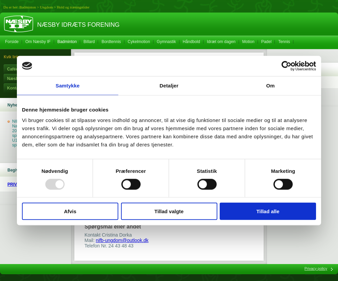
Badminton (27, 7)
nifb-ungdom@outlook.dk (122, 240)
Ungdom (46, 7)
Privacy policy (316, 268)
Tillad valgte (169, 211)
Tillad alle (267, 211)
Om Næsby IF (38, 41)
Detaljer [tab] (169, 85)
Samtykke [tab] (68, 85)
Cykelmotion (139, 41)
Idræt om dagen (221, 41)
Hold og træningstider (73, 7)
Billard (89, 41)
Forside (12, 41)
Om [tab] (270, 85)
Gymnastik (166, 41)
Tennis (284, 41)
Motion (248, 41)
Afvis (70, 211)
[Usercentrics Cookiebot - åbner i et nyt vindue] (286, 66)
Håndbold (191, 41)
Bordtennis (111, 41)
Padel (266, 41)
